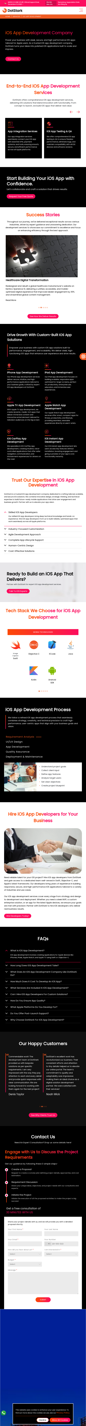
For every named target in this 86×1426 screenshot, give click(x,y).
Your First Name (15, 1230)
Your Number (50, 1240)
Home (7, 16)
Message (12, 1270)
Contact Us (13, 59)
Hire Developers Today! (17, 916)
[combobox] (48, 1244)
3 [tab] (43, 307)
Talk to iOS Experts (18, 591)
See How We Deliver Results (43, 316)
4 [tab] (45, 307)
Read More (11, 300)
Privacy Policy (63, 1412)
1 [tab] (39, 307)
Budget (12, 1260)
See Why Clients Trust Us (43, 1115)
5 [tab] (47, 307)
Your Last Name (51, 1230)
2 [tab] (41, 307)
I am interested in (52, 1250)
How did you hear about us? (21, 1250)
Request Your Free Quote (21, 196)
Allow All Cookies (60, 1420)
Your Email (13, 1240)
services (16, 16)
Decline (42, 1420)
